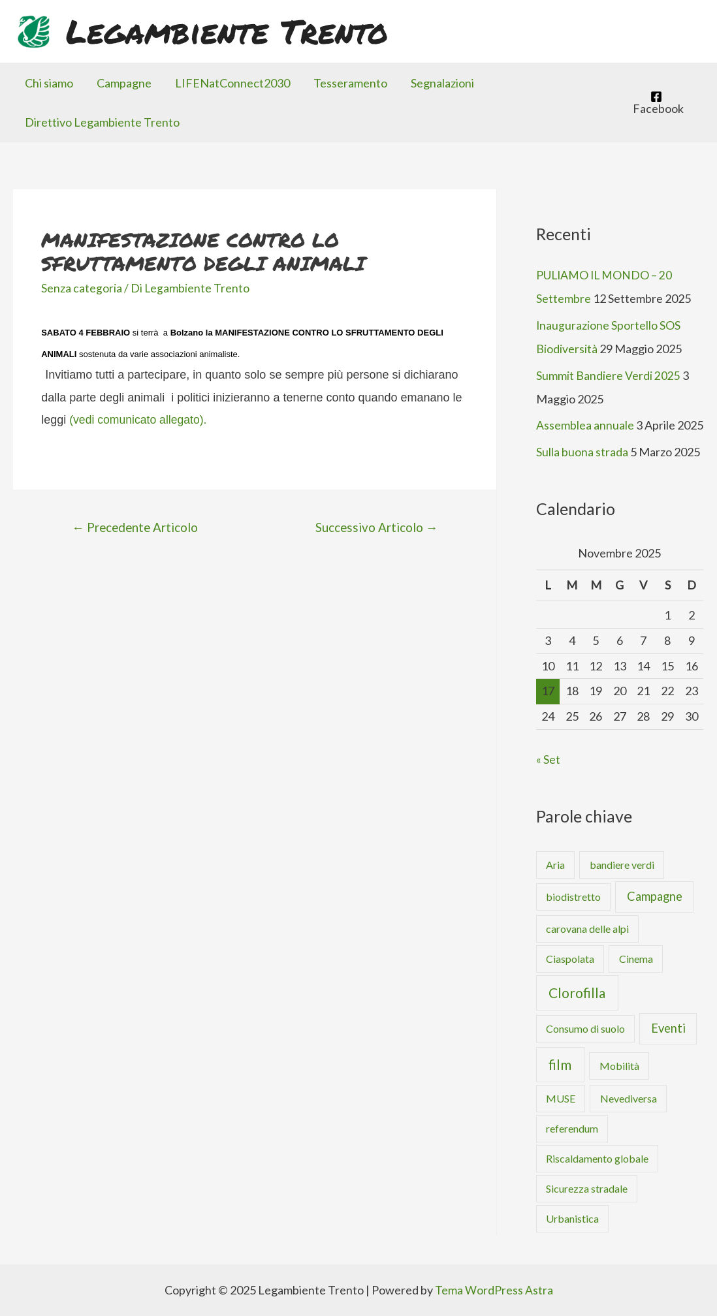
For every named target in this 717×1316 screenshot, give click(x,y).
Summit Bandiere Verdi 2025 (608, 375)
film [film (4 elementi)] (560, 1064)
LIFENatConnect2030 (232, 83)
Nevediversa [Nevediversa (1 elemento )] (628, 1097)
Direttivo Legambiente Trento (102, 122)
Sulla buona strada (582, 451)
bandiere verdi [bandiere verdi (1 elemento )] (622, 863)
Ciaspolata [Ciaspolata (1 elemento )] (570, 957)
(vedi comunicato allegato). (139, 419)
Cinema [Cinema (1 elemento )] (636, 957)
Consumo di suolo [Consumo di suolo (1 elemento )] (585, 1028)
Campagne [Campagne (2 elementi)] (654, 895)
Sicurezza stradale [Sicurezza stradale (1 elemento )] (587, 1188)
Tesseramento (350, 83)
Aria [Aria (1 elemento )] (555, 863)
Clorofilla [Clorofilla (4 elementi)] (577, 991)
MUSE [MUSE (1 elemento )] (560, 1097)
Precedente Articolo (136, 527)
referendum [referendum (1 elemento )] (572, 1127)
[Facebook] (656, 102)
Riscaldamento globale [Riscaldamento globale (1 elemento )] (597, 1158)
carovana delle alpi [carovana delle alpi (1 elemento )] (587, 927)
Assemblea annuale (585, 424)
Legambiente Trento (227, 31)
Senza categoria (81, 288)
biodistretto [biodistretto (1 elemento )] (573, 895)
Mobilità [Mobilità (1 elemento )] (619, 1065)
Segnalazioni (442, 83)
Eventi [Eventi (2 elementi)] (668, 1027)
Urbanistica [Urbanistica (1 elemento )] (572, 1218)
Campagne (124, 83)
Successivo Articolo (376, 527)
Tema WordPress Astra (494, 1289)
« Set (548, 758)
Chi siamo (49, 83)
